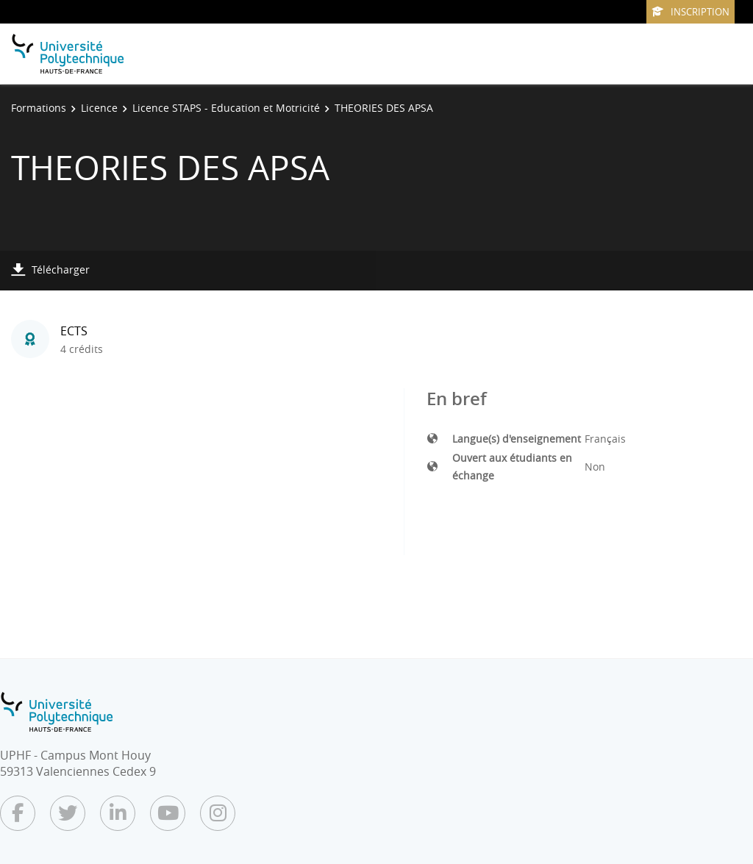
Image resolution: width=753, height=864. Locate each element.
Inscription (690, 11)
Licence (99, 108)
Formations (38, 108)
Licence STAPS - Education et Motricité (226, 108)
